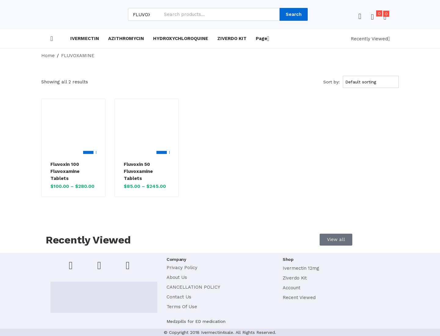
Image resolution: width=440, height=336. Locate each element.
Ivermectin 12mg (301, 268)
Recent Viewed (299, 297)
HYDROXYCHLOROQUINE (180, 38)
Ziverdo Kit (295, 278)
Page (262, 38)
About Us (177, 277)
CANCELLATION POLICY (193, 287)
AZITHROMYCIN (126, 38)
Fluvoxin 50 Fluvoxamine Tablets (138, 171)
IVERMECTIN (84, 38)
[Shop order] (371, 82)
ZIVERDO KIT (232, 38)
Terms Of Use (182, 306)
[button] (384, 17)
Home (48, 55)
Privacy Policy (182, 267)
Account (291, 287)
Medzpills (176, 321)
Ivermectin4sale (217, 332)
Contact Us (179, 297)
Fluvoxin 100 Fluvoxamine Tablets (64, 171)
